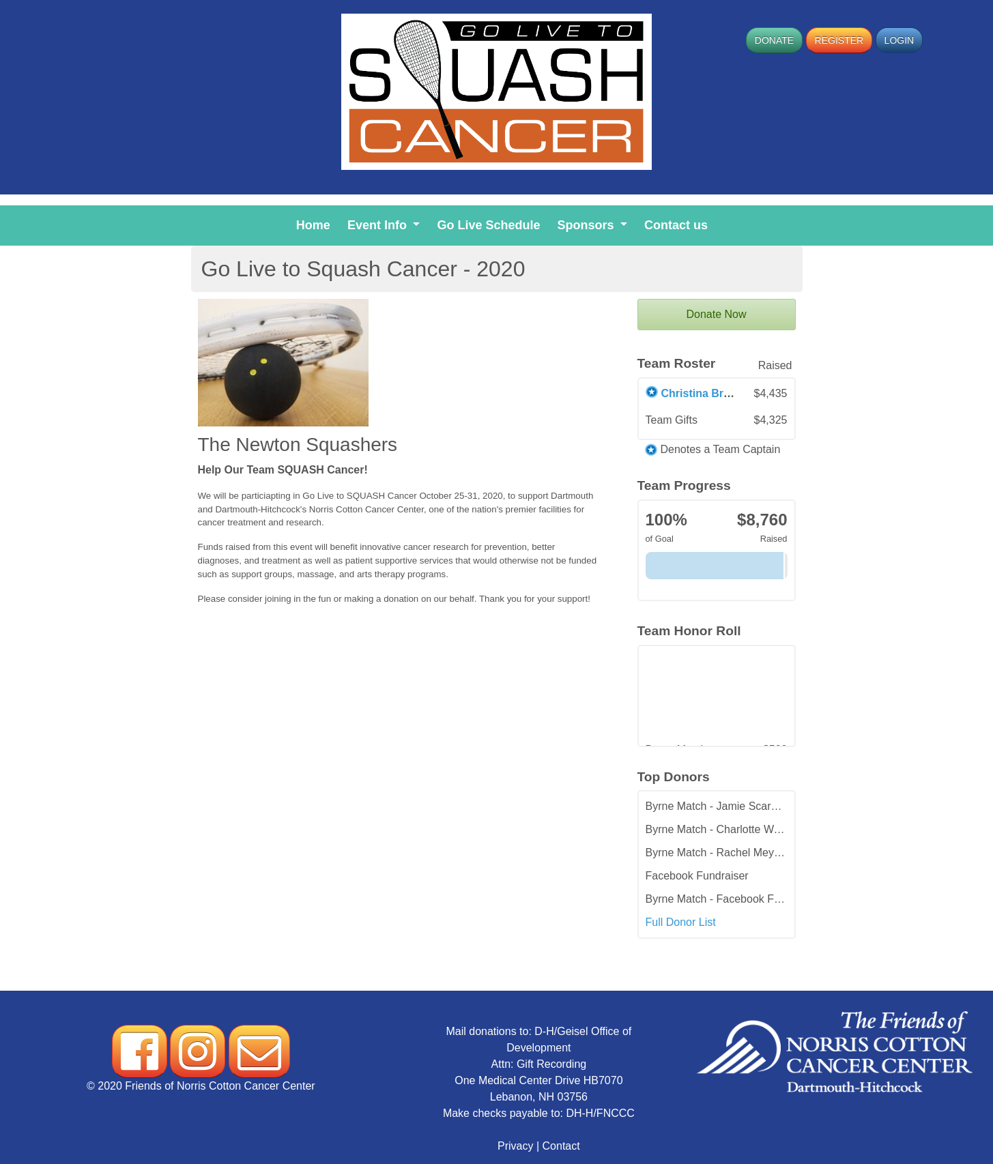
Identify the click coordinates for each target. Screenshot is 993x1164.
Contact (561, 1146)
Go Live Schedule (491, 224)
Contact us (678, 224)
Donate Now (716, 314)
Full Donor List (681, 922)
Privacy (515, 1146)
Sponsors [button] (588, 225)
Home (316, 224)
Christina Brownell (709, 393)
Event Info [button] (378, 225)
